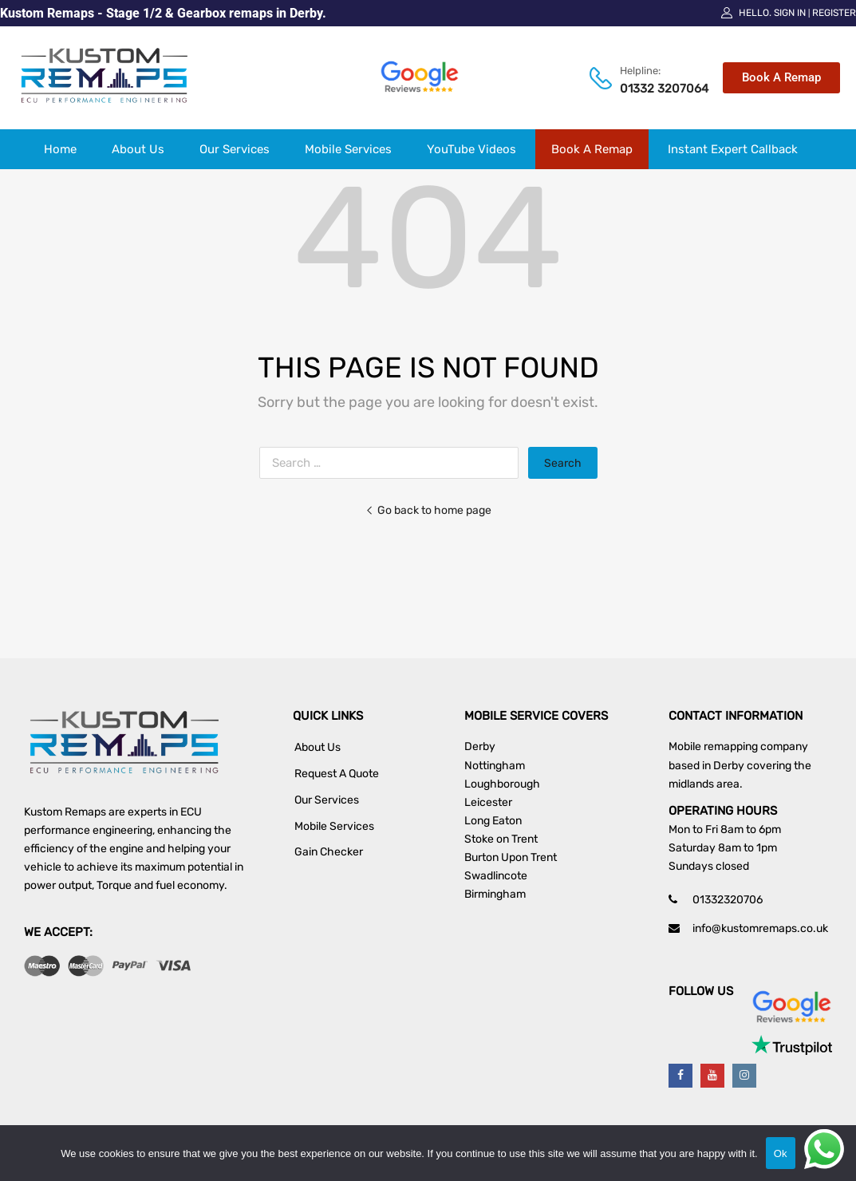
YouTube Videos (471, 149)
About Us (138, 149)
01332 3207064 (652, 88)
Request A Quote (336, 773)
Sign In (790, 12)
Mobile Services (348, 149)
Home (60, 149)
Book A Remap (592, 149)
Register (834, 12)
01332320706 (727, 899)
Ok (780, 1153)
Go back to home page (428, 510)
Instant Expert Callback (733, 149)
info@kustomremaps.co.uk (760, 928)
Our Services (234, 149)
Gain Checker (328, 852)
